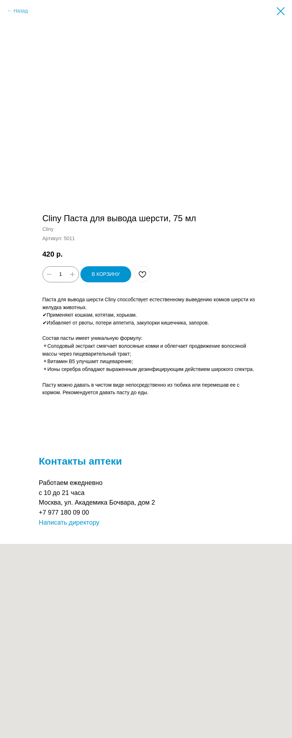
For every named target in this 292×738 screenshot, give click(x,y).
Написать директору (69, 522)
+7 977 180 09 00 (64, 512)
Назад (21, 11)
